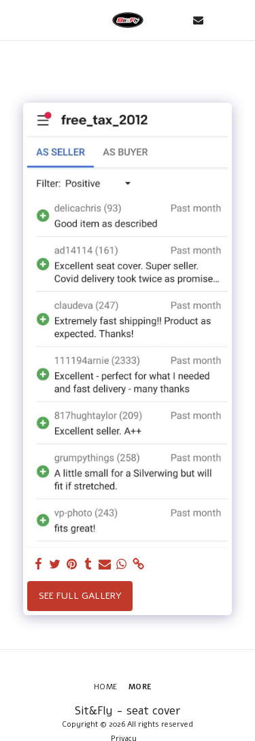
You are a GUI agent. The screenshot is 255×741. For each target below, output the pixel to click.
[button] (15, 19)
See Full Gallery (80, 595)
